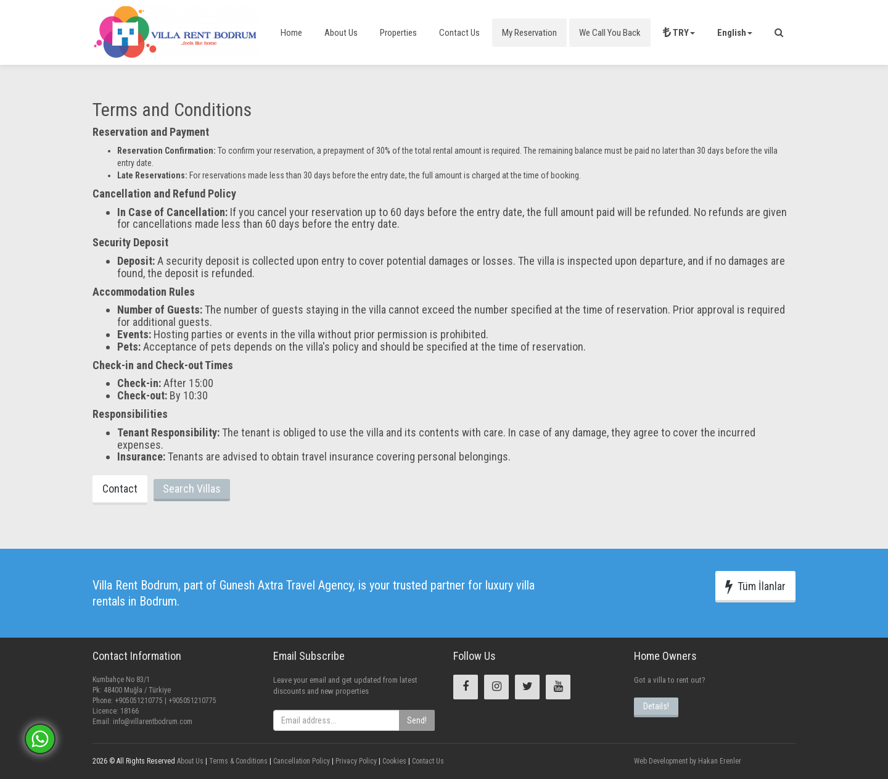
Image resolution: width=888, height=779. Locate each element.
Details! (656, 706)
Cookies (393, 761)
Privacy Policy (355, 761)
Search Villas (192, 488)
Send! (417, 720)
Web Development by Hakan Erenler (687, 761)
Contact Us (459, 32)
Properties (398, 32)
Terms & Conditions (237, 761)
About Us (341, 32)
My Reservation (529, 32)
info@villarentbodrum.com (152, 721)
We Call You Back (610, 32)
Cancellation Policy (300, 761)
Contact (120, 488)
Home (291, 32)
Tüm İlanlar (755, 586)
